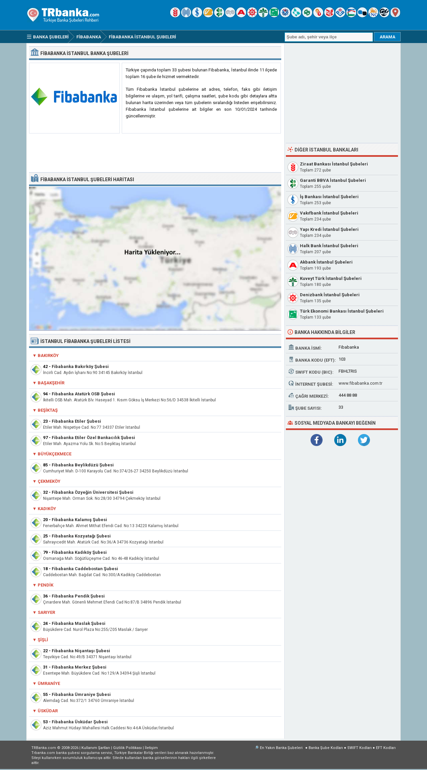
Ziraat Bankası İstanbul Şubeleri (334, 163)
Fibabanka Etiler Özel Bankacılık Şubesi (93, 437)
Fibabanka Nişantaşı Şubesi (81, 650)
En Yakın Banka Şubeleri (281, 748)
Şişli (43, 639)
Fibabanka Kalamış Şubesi (79, 519)
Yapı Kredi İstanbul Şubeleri (329, 229)
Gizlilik (127, 748)
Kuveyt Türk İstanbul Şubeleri (331, 278)
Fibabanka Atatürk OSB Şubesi (83, 393)
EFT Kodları (386, 748)
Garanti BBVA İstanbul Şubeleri (333, 180)
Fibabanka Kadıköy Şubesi (79, 552)
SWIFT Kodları (359, 748)
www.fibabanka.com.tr (360, 383)
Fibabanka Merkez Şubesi (79, 667)
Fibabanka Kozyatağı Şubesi (81, 535)
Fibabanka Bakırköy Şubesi (80, 366)
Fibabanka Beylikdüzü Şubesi (83, 464)
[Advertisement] (155, 153)
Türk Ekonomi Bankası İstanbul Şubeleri (342, 311)
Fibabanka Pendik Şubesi (78, 596)
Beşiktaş (48, 410)
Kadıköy (47, 508)
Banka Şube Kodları (326, 748)
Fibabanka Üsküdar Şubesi (80, 721)
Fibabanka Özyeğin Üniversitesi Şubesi (92, 492)
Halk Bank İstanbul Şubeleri (329, 245)
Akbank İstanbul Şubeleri (326, 262)
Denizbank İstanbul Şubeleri (330, 294)
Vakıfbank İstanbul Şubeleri (329, 213)
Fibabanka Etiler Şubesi (76, 421)
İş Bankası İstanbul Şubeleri (329, 196)
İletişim (151, 748)
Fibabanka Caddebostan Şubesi (85, 568)
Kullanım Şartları (95, 748)
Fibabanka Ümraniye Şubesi (81, 694)
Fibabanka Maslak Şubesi (78, 623)
